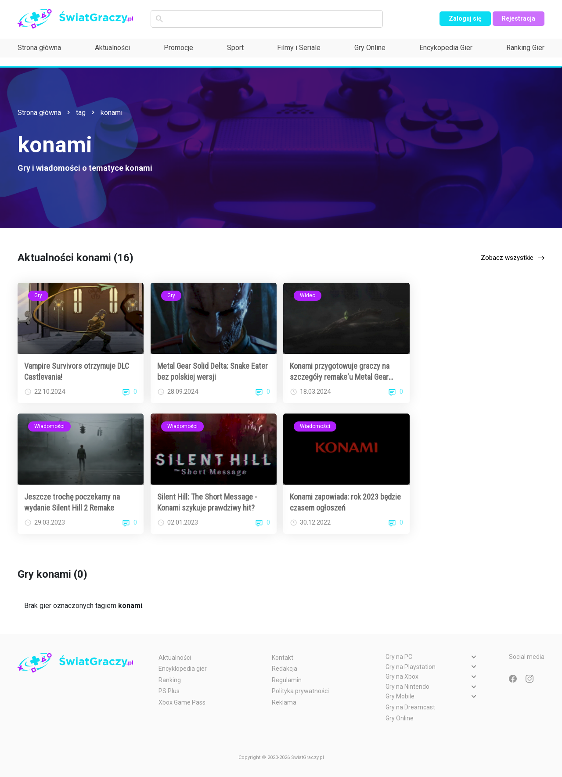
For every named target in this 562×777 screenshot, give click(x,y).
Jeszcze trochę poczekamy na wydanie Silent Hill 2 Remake (72, 502)
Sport (235, 47)
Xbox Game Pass (182, 702)
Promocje (178, 47)
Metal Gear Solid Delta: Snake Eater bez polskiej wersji (212, 371)
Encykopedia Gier (445, 47)
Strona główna (39, 47)
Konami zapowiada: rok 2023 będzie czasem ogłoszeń (345, 502)
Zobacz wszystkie (507, 258)
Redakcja (284, 668)
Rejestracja (518, 18)
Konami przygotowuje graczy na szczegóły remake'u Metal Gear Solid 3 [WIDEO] (339, 371)
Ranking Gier (525, 47)
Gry (38, 295)
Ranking (170, 679)
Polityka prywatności (300, 690)
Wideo (307, 295)
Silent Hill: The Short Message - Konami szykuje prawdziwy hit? (207, 502)
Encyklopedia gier (183, 668)
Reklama (284, 702)
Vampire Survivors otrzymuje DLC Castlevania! (76, 371)
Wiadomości (49, 426)
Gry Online (369, 47)
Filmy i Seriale (299, 47)
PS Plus (169, 690)
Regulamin (287, 679)
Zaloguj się (465, 18)
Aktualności (112, 47)
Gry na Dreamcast (410, 707)
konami (111, 112)
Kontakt (282, 657)
